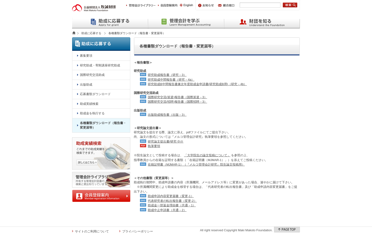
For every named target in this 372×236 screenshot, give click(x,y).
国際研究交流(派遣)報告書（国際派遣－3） (177, 97)
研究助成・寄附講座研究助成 (100, 65)
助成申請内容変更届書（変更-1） (171, 196)
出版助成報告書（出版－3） (167, 114)
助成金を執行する (92, 113)
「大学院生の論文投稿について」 (207, 155)
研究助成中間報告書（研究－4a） (171, 79)
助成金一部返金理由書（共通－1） (172, 205)
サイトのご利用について (92, 231)
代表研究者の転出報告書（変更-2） (172, 201)
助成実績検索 (89, 104)
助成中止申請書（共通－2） (167, 210)
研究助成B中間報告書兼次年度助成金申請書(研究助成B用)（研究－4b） (197, 84)
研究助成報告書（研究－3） (167, 75)
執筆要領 (154, 146)
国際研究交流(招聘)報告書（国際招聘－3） (177, 101)
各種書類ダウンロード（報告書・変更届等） (103, 125)
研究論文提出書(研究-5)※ (165, 141)
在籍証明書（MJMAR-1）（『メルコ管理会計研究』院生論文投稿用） (196, 164)
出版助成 (86, 84)
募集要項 (86, 55)
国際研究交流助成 (92, 75)
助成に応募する (91, 33)
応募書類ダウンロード (95, 94)
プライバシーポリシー (137, 231)
